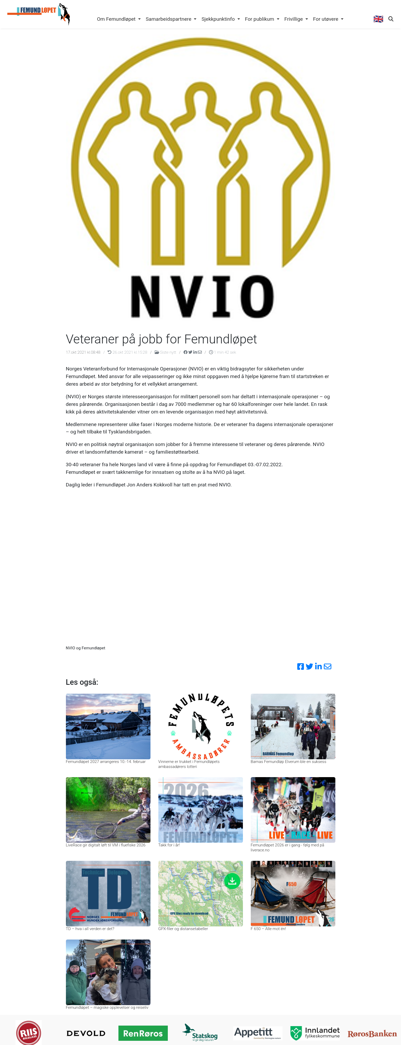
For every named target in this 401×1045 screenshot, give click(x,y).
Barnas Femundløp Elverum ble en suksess (288, 761)
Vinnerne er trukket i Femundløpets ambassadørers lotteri (189, 764)
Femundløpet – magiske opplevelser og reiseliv (107, 1007)
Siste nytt (166, 352)
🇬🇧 (378, 19)
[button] (119, 19)
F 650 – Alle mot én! (268, 928)
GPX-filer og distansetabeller (183, 928)
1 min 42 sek (222, 352)
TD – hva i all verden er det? (90, 928)
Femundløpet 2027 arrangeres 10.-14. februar (106, 761)
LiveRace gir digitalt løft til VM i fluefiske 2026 (105, 845)
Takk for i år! (169, 845)
